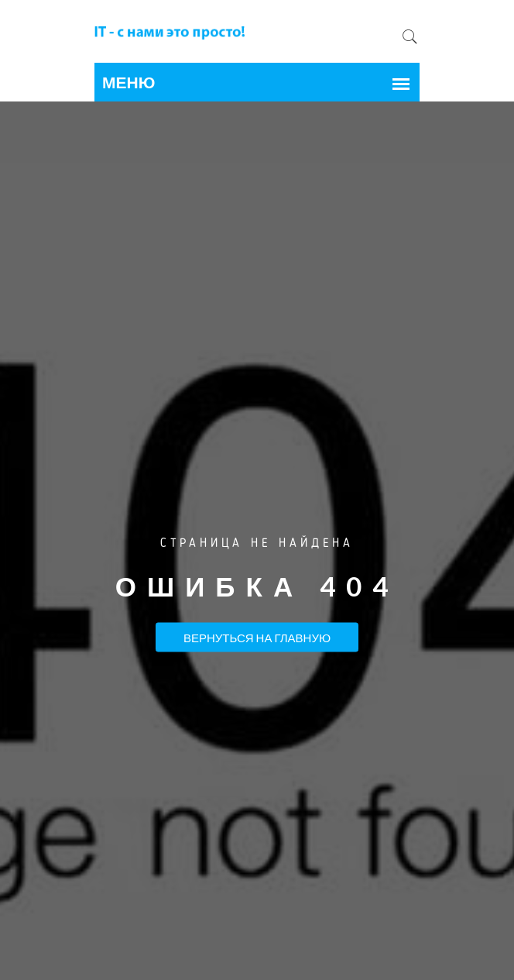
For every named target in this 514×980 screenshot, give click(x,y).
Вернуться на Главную (257, 637)
